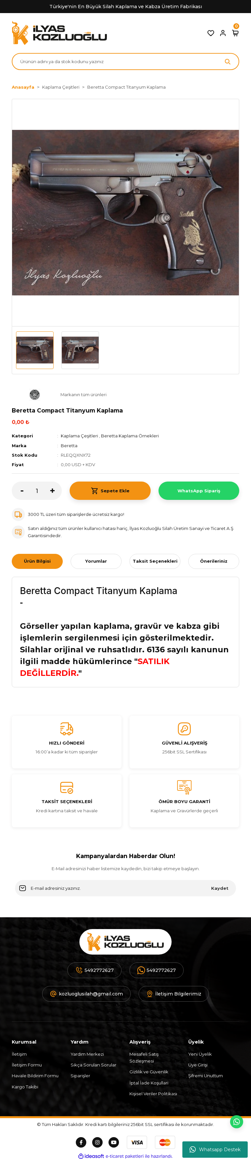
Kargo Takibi (25, 1086)
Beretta (69, 445)
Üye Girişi (198, 1064)
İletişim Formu (27, 1064)
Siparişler (80, 1075)
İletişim (19, 1054)
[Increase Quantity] (56, 491)
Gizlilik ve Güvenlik (148, 1071)
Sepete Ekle (110, 491)
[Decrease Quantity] (18, 491)
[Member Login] (222, 33)
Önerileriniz (213, 561)
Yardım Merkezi (87, 1054)
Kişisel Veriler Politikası (153, 1093)
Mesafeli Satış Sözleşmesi (144, 1057)
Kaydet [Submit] (219, 888)
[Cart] (235, 33)
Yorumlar (96, 561)
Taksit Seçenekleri (155, 561)
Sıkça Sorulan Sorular (93, 1064)
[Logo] (59, 33)
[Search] (125, 61)
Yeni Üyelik (200, 1054)
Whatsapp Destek (215, 1149)
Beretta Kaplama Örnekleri (130, 435)
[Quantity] (37, 491)
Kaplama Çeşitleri (79, 435)
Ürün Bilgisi (37, 561)
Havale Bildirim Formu (35, 1075)
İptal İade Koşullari (148, 1082)
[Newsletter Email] (125, 888)
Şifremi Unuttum (205, 1075)
